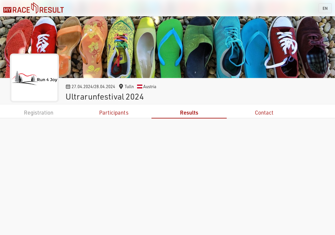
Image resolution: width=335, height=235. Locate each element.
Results (189, 112)
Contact (264, 112)
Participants (114, 112)
